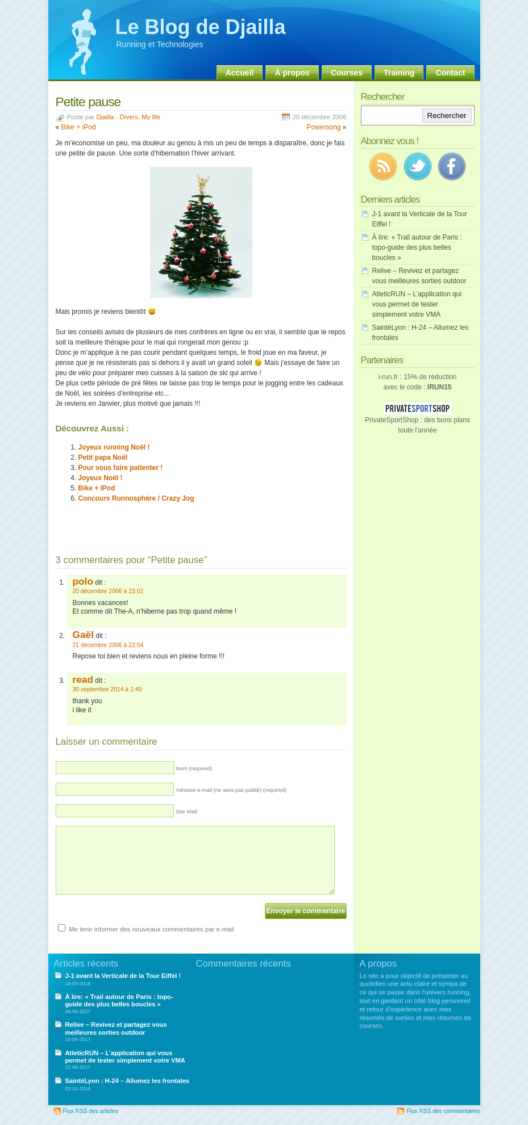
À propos (292, 72)
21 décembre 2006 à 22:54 (108, 645)
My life (151, 117)
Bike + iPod (78, 127)
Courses (347, 72)
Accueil (240, 72)
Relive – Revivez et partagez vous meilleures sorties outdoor (116, 1028)
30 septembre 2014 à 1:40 (107, 689)
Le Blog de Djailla (200, 27)
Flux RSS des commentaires (443, 1111)
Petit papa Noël (103, 457)
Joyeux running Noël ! (114, 447)
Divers (129, 117)
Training (399, 72)
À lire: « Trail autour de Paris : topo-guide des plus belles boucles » (417, 247)
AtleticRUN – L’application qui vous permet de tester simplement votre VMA (417, 304)
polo (83, 581)
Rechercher (447, 115)
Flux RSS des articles (90, 1111)
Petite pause (88, 101)
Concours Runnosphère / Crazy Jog (136, 498)
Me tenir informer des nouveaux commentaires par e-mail (151, 929)
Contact (450, 72)
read (83, 679)
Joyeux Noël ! (100, 478)
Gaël (83, 634)
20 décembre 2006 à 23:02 (108, 591)
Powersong (323, 127)
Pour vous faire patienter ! (120, 468)
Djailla (105, 117)
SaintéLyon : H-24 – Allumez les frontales (127, 1080)
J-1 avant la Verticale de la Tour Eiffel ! (123, 975)
